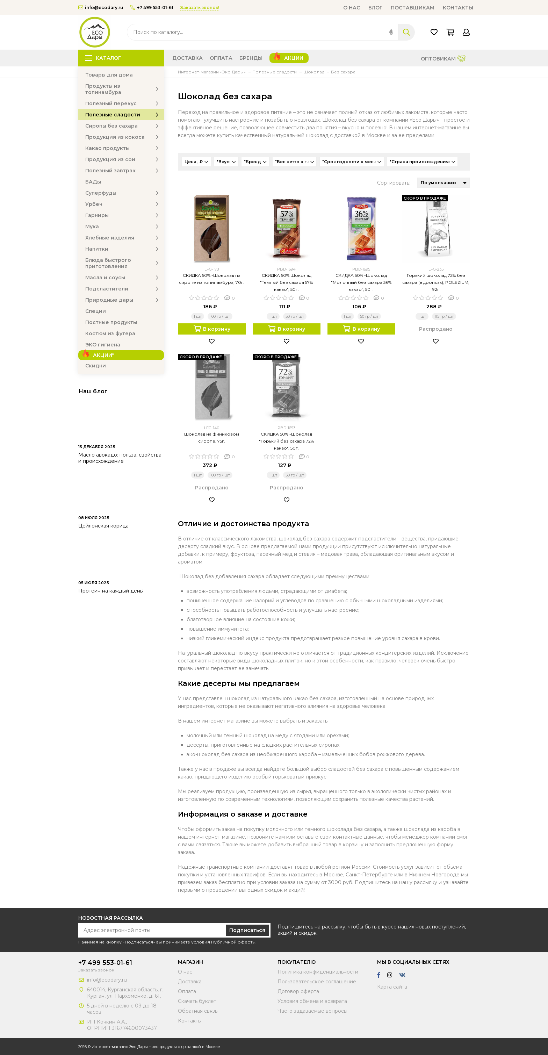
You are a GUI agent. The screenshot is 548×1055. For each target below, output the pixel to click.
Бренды (250, 58)
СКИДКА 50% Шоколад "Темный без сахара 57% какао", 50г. (286, 282)
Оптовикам (443, 59)
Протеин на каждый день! (111, 591)
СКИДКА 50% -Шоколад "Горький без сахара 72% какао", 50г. (286, 441)
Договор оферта (298, 991)
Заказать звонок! (199, 7)
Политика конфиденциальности (317, 972)
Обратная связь (197, 1011)
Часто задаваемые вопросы (312, 1011)
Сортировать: (393, 183)
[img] (391, 32)
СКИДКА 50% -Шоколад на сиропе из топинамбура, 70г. (211, 279)
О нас (351, 8)
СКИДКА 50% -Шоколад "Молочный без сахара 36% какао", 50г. (361, 282)
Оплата (221, 58)
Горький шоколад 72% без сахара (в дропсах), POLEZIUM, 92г (435, 282)
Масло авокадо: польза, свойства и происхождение (119, 458)
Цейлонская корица (103, 526)
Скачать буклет (197, 1001)
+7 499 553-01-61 (151, 7)
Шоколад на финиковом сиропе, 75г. (211, 437)
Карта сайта (392, 987)
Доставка (187, 58)
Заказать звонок (96, 970)
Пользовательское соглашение (316, 981)
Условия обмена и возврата (312, 1001)
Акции (293, 58)
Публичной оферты (233, 942)
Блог (375, 8)
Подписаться (247, 930)
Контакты (458, 8)
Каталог (103, 58)
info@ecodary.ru (100, 7)
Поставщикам (412, 8)
